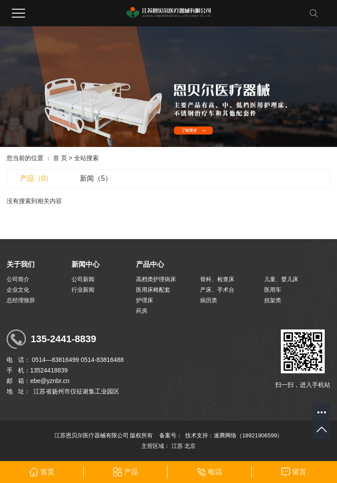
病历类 (208, 300)
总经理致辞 (21, 300)
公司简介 (18, 279)
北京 (190, 446)
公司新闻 (83, 279)
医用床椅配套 (153, 289)
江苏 (177, 446)
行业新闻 (83, 289)
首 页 (60, 157)
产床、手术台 (217, 289)
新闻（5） (96, 178)
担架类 (272, 300)
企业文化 (18, 289)
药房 (141, 311)
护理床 (144, 300)
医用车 (272, 289)
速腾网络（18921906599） (248, 435)
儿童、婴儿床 (281, 279)
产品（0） (36, 178)
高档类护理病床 (156, 279)
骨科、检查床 (217, 279)
